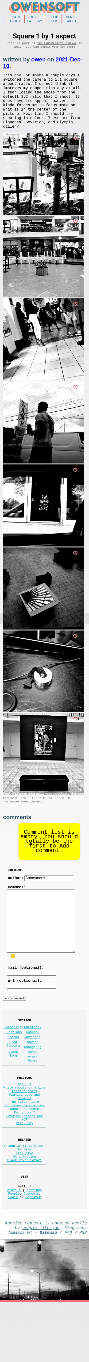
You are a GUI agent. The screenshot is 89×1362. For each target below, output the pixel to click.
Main (16, 17)
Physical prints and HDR (24, 1161)
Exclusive (24, 1201)
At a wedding (24, 1206)
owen (38, 63)
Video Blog (13, 1084)
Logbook (32, 1059)
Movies (33, 1071)
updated (61, 1280)
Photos (13, 1065)
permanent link (14, 814)
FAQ (68, 1291)
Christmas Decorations (24, 1145)
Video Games (33, 1090)
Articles (32, 1065)
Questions (13, 1059)
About (71, 22)
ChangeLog (32, 1077)
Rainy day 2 (24, 1154)
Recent (53, 17)
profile (14, 1244)
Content (33, 1280)
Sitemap (48, 1291)
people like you (40, 1285)
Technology (13, 1053)
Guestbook (32, 1053)
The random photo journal (56, 45)
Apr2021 (24, 1118)
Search (71, 17)
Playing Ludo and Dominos (24, 1134)
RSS (83, 1291)
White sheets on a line (25, 1123)
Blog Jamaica (13, 1073)
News (34, 17)
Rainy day (24, 1168)
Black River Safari (24, 1210)
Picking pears (24, 1127)
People (14, 1248)
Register (33, 1253)
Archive (16, 22)
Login (13, 1253)
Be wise (24, 1197)
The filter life (24, 1141)
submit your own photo (58, 50)
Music (33, 1082)
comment (15, 888)
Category (34, 22)
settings (34, 1244)
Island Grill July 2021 (25, 1192)
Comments (31, 1248)
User (53, 22)
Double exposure (24, 1150)
